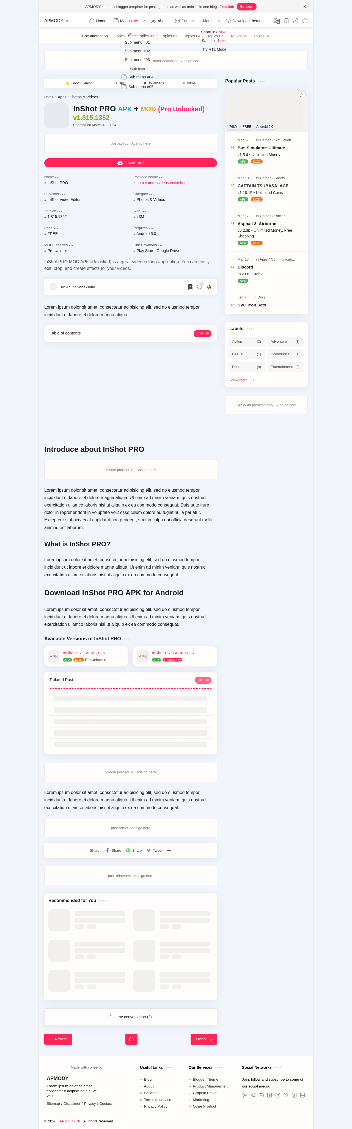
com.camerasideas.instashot (161, 183)
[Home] (131, 1039)
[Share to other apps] (169, 850)
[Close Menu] (304, 6)
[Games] (266, 140)
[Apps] (265, 259)
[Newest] (58, 1039)
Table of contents (65, 333)
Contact (106, 1104)
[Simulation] (282, 140)
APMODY (53, 20)
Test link (227, 7)
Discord (245, 267)
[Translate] (277, 21)
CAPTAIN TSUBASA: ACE (263, 185)
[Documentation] (95, 36)
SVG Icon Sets (252, 305)
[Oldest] (204, 1039)
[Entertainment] (286, 367)
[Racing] (280, 216)
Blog (148, 1079)
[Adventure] (286, 342)
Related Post (61, 679)
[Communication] (283, 259)
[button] (296, 21)
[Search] (305, 21)
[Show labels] (244, 380)
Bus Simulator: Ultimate (261, 147)
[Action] (247, 342)
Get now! (246, 7)
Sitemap (53, 1104)
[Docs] (261, 297)
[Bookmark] (286, 21)
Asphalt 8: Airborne (257, 223)
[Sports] (279, 178)
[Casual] (247, 354)
